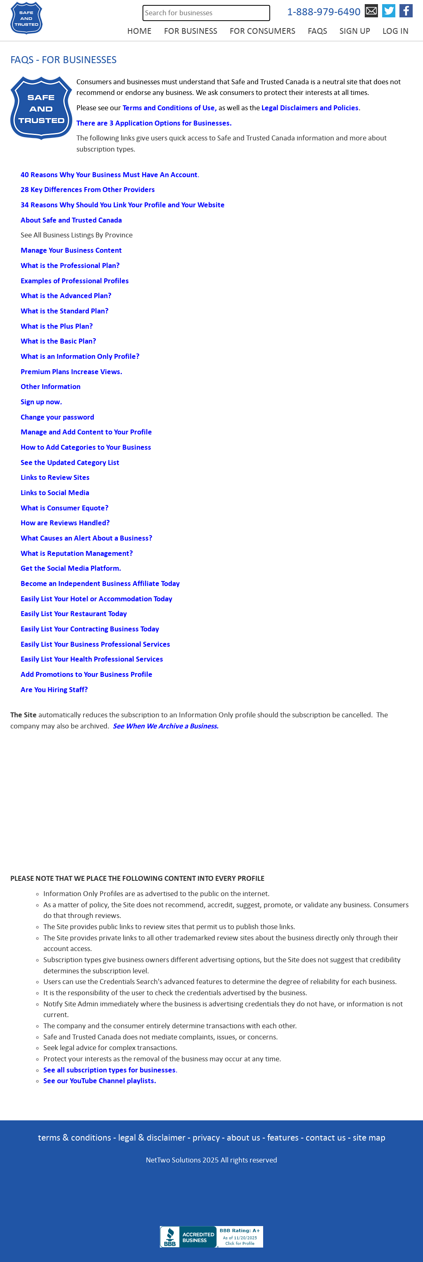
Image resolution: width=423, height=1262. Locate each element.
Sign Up (355, 31)
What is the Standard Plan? (65, 311)
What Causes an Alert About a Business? (87, 538)
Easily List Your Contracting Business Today (90, 629)
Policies (345, 108)
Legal (270, 108)
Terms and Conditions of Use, (170, 108)
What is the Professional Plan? (70, 265)
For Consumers (262, 31)
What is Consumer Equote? (65, 508)
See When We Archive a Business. (166, 726)
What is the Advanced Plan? (66, 296)
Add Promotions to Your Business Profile (87, 674)
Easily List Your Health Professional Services (92, 659)
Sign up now (40, 402)
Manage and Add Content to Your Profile (86, 432)
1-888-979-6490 (324, 12)
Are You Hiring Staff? (54, 690)
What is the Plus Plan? (57, 326)
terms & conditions (74, 1137)
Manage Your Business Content (72, 250)
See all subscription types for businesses (109, 1070)
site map (369, 1137)
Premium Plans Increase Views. (72, 372)
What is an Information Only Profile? (80, 356)
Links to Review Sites (55, 477)
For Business (190, 31)
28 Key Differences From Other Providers (88, 189)
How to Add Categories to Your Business (86, 447)
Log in (396, 31)
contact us (326, 1137)
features (283, 1137)
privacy (206, 1137)
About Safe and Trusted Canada (71, 220)
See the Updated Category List (70, 462)
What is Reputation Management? (77, 553)
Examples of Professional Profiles (75, 281)
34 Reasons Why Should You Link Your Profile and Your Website (123, 205)
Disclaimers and (306, 108)
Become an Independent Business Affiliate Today (100, 583)
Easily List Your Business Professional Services (96, 644)
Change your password (57, 417)
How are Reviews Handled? (65, 523)
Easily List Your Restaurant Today (74, 614)
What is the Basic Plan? (58, 341)
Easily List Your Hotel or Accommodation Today (96, 599)
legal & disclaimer (151, 1137)
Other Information (51, 386)
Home (139, 31)
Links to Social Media (55, 493)
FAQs (317, 31)
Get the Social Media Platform (70, 568)
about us (243, 1137)
